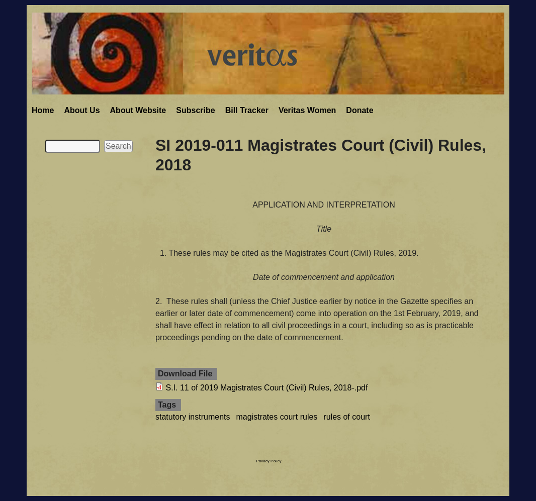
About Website (138, 110)
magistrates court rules (277, 417)
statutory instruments (192, 417)
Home (43, 110)
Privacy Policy (269, 461)
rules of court (346, 417)
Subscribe (195, 110)
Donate (359, 110)
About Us (82, 110)
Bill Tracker (247, 110)
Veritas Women (307, 110)
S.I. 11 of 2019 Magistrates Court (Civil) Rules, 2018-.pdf (266, 387)
